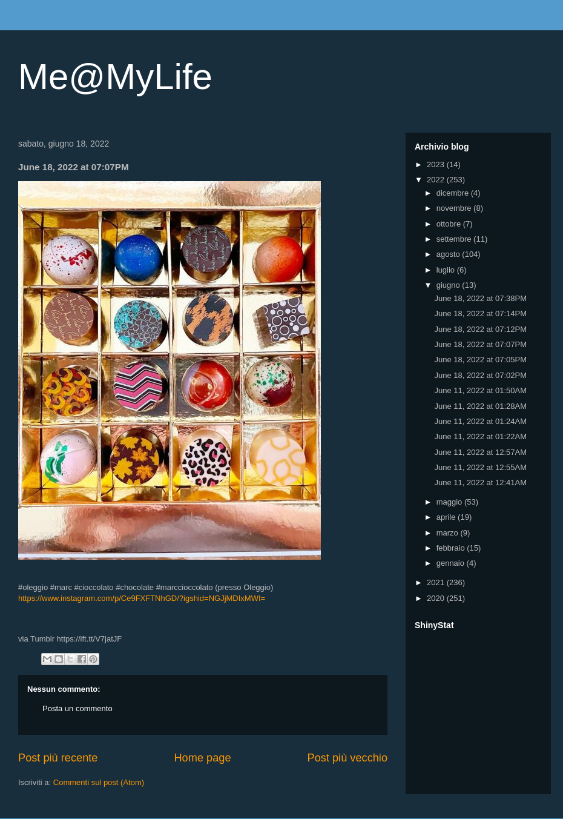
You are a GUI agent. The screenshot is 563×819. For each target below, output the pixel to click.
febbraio (451, 547)
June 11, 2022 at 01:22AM (480, 436)
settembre (454, 239)
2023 (437, 164)
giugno (449, 285)
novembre (454, 208)
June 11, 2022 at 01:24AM (480, 421)
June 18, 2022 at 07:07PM (480, 344)
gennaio (451, 563)
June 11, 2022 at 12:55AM (480, 467)
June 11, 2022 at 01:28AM (480, 406)
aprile (447, 517)
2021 (437, 582)
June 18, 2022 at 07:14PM (480, 313)
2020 (437, 598)
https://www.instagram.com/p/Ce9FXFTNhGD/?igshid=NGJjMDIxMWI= (141, 598)
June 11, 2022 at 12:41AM (480, 482)
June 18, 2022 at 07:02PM (480, 375)
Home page (202, 758)
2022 (437, 179)
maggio (450, 501)
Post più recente (57, 758)
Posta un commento (77, 708)
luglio (446, 269)
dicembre (453, 192)
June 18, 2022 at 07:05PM (480, 359)
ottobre (449, 223)
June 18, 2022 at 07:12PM (480, 329)
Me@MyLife (115, 76)
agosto (449, 254)
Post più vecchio (347, 758)
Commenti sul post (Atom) (98, 782)
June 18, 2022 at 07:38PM (480, 298)
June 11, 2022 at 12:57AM (480, 452)
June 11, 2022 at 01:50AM (480, 390)
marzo (448, 532)
